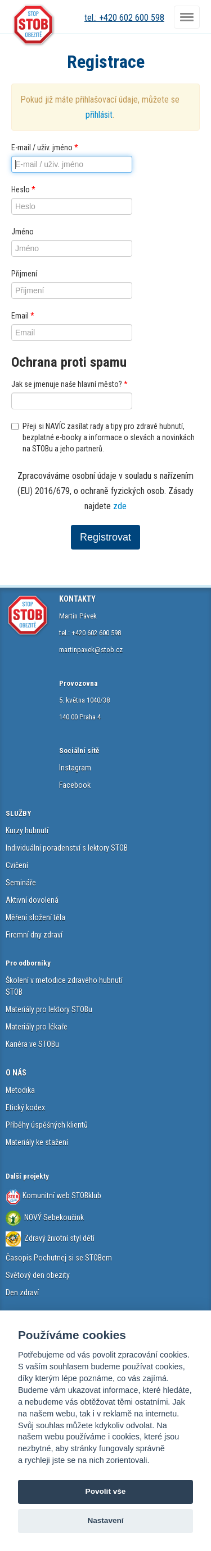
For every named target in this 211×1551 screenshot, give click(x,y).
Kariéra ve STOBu (32, 1044)
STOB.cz (33, 25)
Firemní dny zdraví (34, 934)
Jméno (22, 231)
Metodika (20, 1090)
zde (120, 506)
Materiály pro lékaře (37, 1026)
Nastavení (105, 1520)
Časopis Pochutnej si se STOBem (59, 1257)
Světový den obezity (38, 1275)
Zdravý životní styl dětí (59, 1238)
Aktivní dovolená (32, 899)
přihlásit (99, 114)
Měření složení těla (35, 917)
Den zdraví (22, 1292)
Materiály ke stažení (37, 1142)
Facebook (75, 785)
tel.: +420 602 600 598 (124, 17)
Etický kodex (25, 1107)
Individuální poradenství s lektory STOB (67, 847)
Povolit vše (106, 1491)
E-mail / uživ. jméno (44, 147)
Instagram (75, 767)
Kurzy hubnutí (27, 830)
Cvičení (17, 865)
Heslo (23, 189)
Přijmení (24, 273)
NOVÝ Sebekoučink (53, 1217)
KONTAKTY (77, 598)
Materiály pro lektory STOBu (49, 1009)
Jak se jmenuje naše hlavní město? (69, 384)
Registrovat (105, 537)
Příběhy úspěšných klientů (47, 1124)
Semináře (21, 882)
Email (22, 315)
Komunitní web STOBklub (61, 1195)
